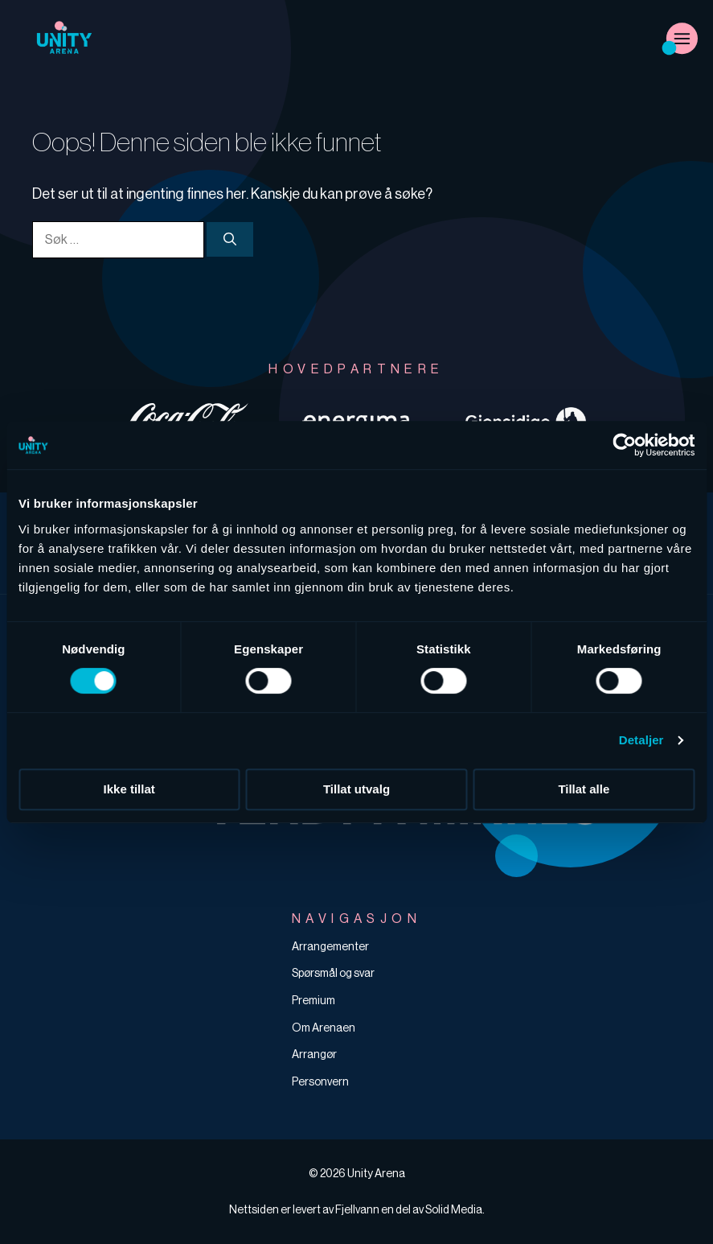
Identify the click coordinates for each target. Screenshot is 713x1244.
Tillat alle (583, 789)
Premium (313, 1000)
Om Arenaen (323, 1027)
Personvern (320, 1081)
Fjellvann (357, 1209)
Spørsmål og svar (333, 972)
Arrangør (314, 1054)
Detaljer (641, 740)
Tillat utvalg (356, 789)
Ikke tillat (129, 789)
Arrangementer (330, 946)
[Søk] (230, 239)
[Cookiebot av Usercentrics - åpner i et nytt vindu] (624, 445)
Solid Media (453, 1209)
